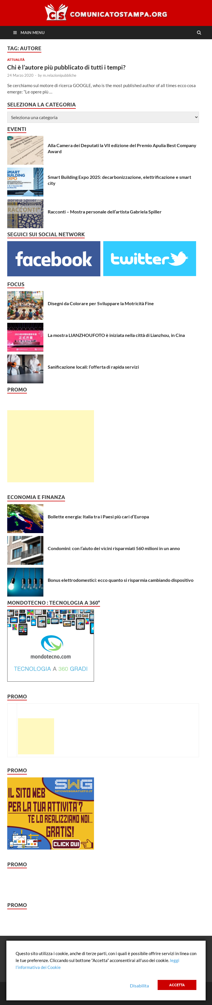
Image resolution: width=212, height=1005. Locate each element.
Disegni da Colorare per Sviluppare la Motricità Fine (101, 303)
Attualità (16, 60)
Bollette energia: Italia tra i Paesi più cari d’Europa (98, 516)
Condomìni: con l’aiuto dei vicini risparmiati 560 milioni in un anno (114, 548)
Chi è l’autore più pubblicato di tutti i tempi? (66, 67)
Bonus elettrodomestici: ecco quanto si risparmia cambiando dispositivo (120, 580)
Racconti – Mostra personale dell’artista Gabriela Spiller (105, 211)
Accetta (177, 985)
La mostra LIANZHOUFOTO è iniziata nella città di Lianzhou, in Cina (116, 335)
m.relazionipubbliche (59, 75)
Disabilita (139, 985)
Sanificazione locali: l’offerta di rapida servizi (93, 367)
